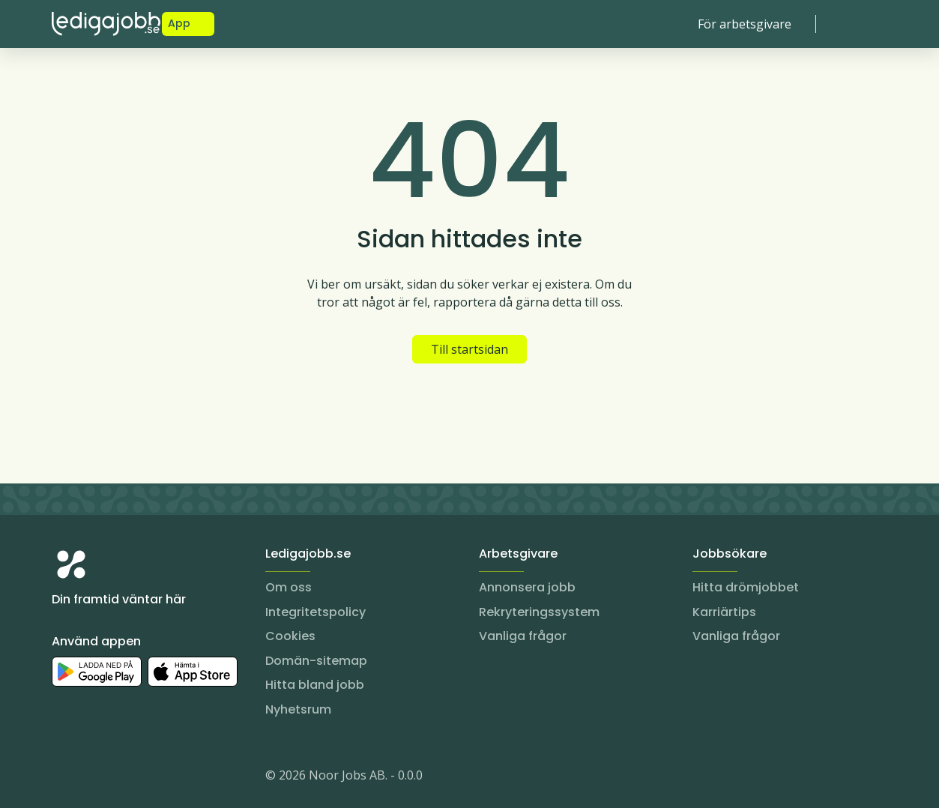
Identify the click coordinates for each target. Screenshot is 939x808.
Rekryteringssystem (539, 612)
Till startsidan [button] (469, 349)
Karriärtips (724, 612)
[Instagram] (64, 778)
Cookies (290, 636)
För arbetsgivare (744, 24)
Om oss (288, 587)
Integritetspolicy (315, 612)
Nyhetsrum (298, 709)
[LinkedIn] (94, 778)
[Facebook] (124, 778)
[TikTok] (154, 778)
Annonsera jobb (527, 587)
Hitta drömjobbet (745, 587)
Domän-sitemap (316, 660)
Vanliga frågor (523, 636)
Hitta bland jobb (314, 684)
